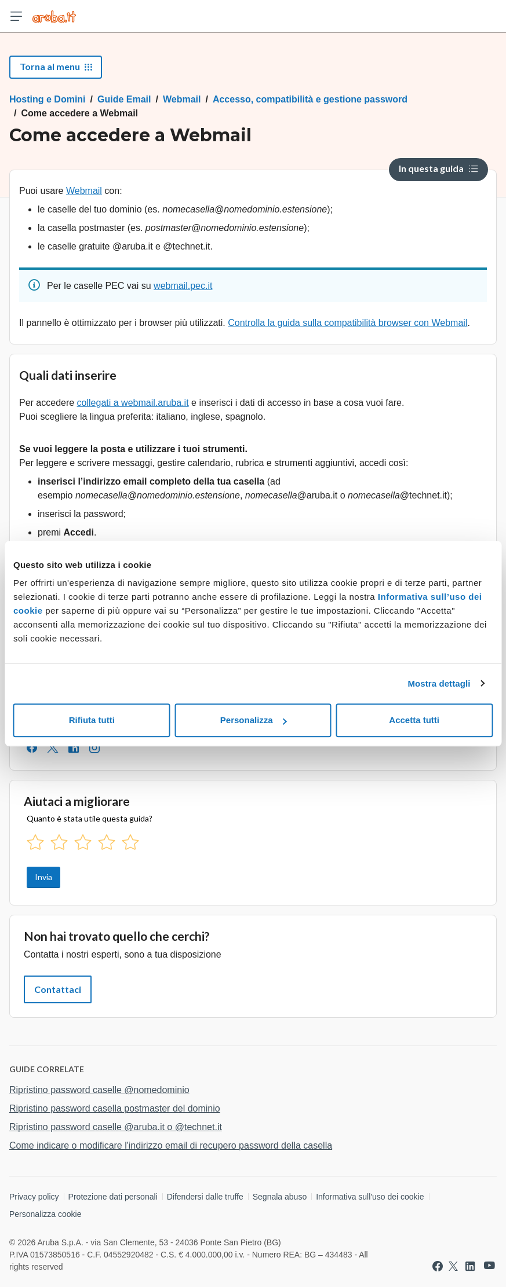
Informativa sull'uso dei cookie (370, 1196)
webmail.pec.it (183, 286)
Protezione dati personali (113, 1196)
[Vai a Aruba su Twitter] (453, 1266)
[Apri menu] (16, 16)
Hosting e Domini (47, 99)
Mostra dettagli (438, 683)
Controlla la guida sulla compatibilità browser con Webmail (347, 323)
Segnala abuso (280, 1196)
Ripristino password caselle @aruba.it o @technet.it (115, 1127)
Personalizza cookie (45, 1214)
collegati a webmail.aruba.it (133, 403)
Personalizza (253, 720)
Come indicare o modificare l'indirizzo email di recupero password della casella (170, 1145)
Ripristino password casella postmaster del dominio (114, 1108)
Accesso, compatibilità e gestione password (310, 99)
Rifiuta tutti (92, 720)
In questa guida (438, 168)
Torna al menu (56, 66)
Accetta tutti (414, 720)
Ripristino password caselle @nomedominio (99, 1090)
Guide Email (124, 99)
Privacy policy (34, 1196)
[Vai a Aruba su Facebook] (437, 1266)
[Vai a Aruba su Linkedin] (470, 1266)
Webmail (182, 99)
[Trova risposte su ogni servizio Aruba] (54, 16)
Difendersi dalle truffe (205, 1196)
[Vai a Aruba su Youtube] (489, 1266)
